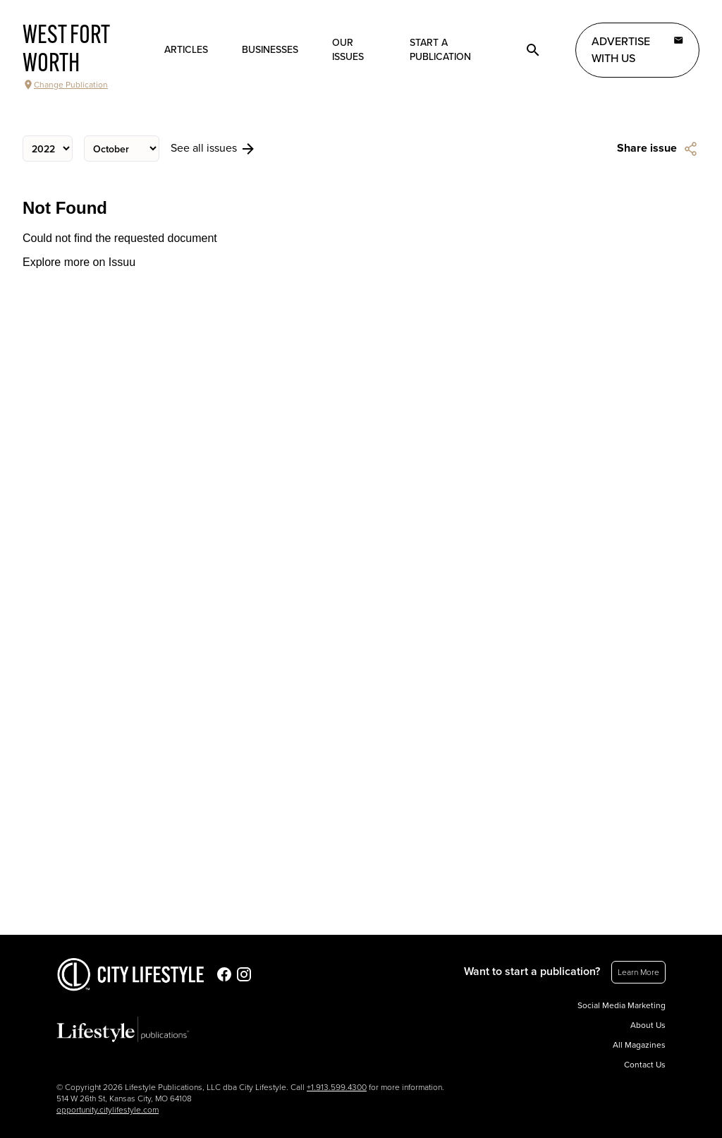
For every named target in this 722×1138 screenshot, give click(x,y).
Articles (186, 50)
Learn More (638, 972)
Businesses (270, 50)
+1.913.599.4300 (337, 1087)
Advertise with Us (637, 49)
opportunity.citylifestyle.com (107, 1110)
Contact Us (645, 1065)
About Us (648, 1025)
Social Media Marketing (621, 1005)
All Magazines (639, 1045)
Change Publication (65, 84)
